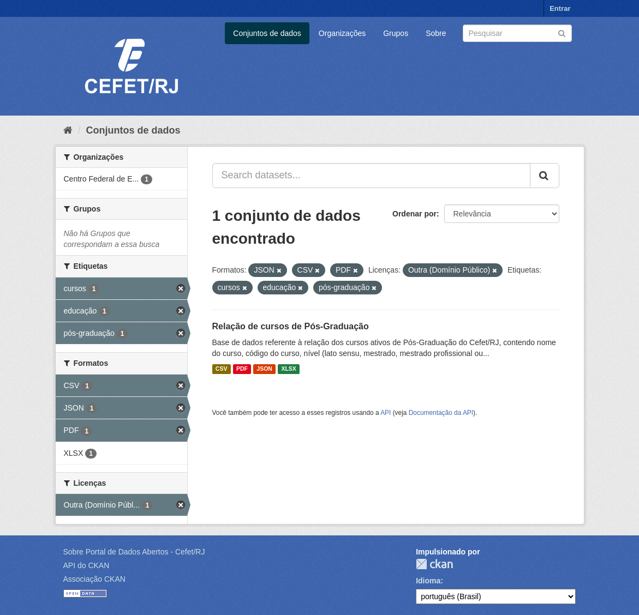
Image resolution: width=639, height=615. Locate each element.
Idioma (428, 580)
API (385, 413)
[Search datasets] (517, 33)
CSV (222, 369)
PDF (242, 369)
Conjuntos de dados (267, 33)
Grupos (395, 33)
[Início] (68, 130)
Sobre (436, 33)
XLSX (288, 369)
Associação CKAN (94, 579)
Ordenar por (414, 213)
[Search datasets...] (371, 175)
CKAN (434, 564)
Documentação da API (441, 413)
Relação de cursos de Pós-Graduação (290, 326)
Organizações (342, 33)
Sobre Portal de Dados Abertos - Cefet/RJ (134, 551)
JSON (264, 369)
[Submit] (561, 32)
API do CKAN (86, 565)
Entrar (560, 8)
